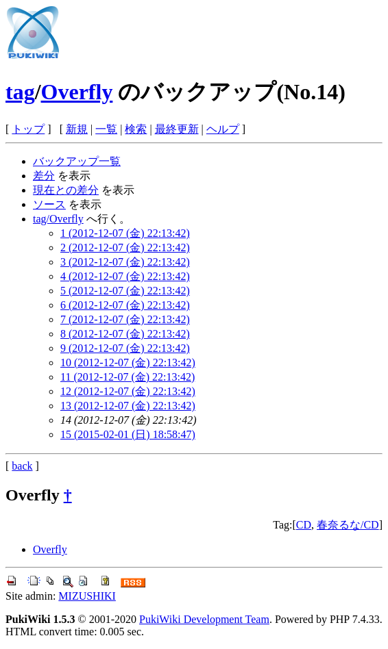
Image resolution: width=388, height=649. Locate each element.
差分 (44, 175)
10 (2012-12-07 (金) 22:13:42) (127, 362)
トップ (28, 129)
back (22, 466)
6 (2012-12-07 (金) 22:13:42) (125, 305)
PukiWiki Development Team (204, 619)
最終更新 (177, 129)
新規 (77, 129)
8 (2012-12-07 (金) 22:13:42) (125, 334)
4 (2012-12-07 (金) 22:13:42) (125, 276)
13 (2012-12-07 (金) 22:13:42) (127, 405)
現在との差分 (66, 190)
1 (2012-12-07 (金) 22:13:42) (125, 233)
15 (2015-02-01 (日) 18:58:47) (127, 434)
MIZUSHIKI (87, 596)
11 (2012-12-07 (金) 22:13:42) (127, 377)
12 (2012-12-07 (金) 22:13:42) (127, 391)
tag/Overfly (58, 219)
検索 (136, 129)
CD (303, 525)
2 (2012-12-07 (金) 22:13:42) (125, 247)
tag (20, 91)
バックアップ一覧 (77, 161)
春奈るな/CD (348, 525)
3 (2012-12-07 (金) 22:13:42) (125, 262)
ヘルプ (222, 129)
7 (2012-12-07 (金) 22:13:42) (125, 319)
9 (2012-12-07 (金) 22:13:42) (125, 348)
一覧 (106, 129)
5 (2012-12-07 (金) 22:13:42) (125, 290)
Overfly (77, 91)
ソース (49, 204)
